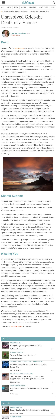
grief (41, 100)
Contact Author (15, 35)
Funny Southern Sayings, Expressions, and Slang (29, 410)
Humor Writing (16, 407)
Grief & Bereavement (18, 385)
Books (16, 7)
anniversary (19, 48)
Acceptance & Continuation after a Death (26, 362)
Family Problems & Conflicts (21, 374)
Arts (2, 7)
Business (23, 7)
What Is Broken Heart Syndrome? (23, 355)
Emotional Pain (16, 343)
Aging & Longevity (17, 352)
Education (32, 7)
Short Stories (16, 417)
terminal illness (17, 326)
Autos (9, 7)
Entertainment (43, 7)
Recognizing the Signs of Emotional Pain (26, 346)
